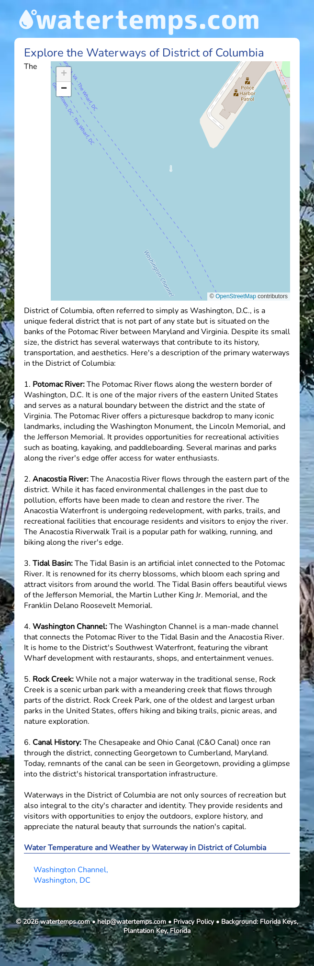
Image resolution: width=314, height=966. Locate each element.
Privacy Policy (193, 921)
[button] (170, 171)
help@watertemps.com (131, 921)
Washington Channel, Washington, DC (71, 875)
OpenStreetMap (235, 296)
